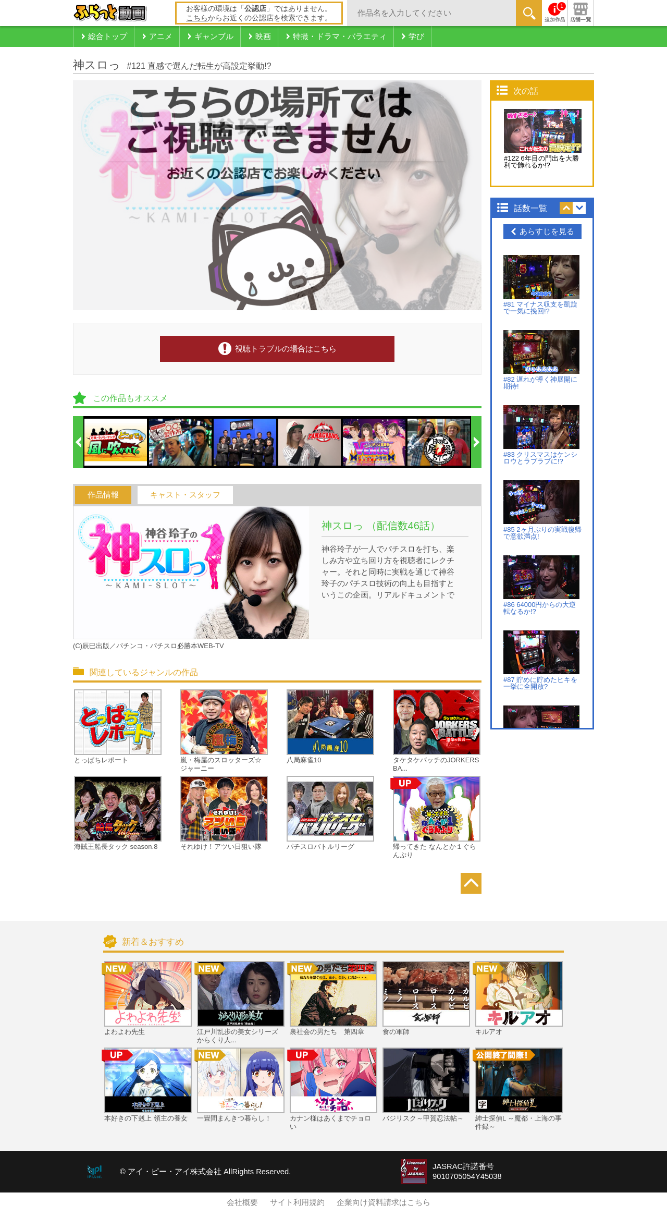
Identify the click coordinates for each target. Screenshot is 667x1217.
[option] (116, 442)
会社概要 (242, 1202)
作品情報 (103, 495)
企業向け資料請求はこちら (383, 1202)
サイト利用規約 (297, 1202)
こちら (197, 18)
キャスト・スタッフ (185, 495)
